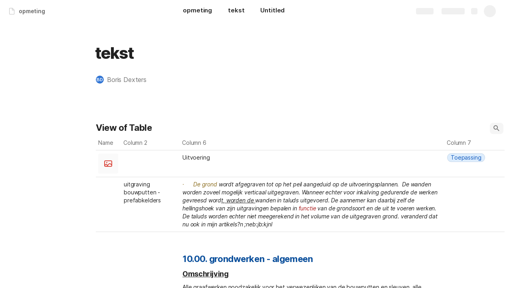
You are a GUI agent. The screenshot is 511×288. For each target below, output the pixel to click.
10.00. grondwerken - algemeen (247, 259)
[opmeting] (197, 11)
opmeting (32, 11)
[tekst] (236, 11)
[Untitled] (272, 11)
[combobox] (151, 158)
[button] (125, 79)
